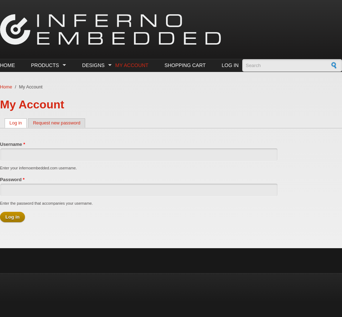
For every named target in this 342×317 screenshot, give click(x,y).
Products (46, 65)
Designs (95, 65)
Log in (230, 65)
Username (12, 144)
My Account (132, 65)
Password (12, 179)
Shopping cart (185, 65)
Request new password (57, 123)
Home (7, 65)
